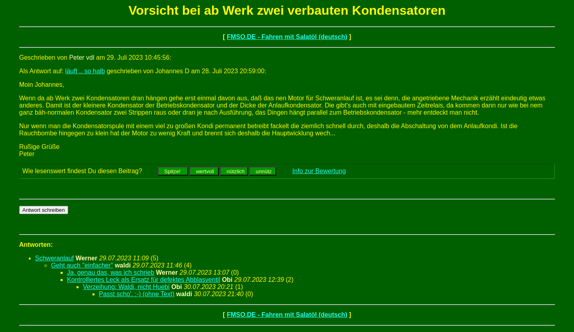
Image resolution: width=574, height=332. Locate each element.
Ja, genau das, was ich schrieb (110, 272)
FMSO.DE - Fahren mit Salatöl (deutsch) (287, 36)
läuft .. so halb (85, 71)
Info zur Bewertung (319, 171)
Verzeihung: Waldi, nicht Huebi (126, 286)
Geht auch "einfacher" (82, 265)
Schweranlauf (54, 258)
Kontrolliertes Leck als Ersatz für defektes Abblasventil (143, 279)
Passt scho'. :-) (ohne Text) (137, 294)
